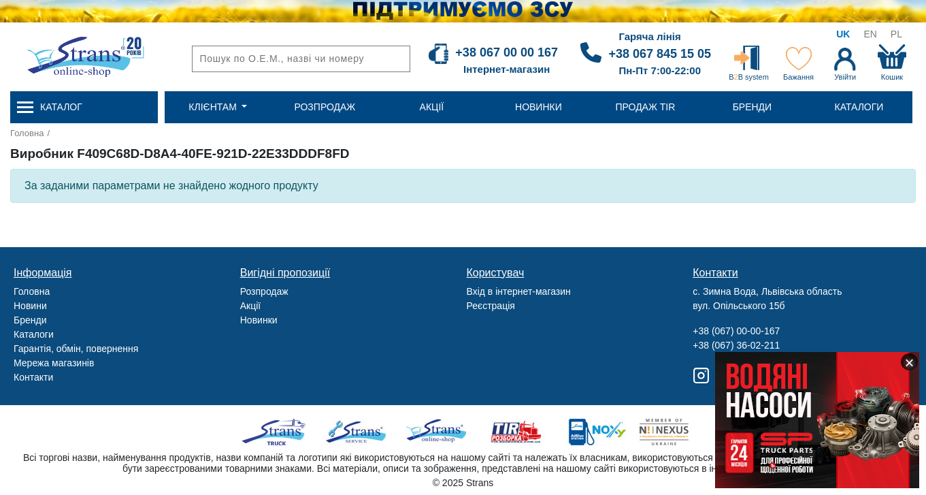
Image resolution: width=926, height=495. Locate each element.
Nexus (676, 432)
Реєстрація (491, 305)
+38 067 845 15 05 (659, 54)
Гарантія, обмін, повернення (76, 348)
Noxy (596, 432)
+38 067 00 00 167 (506, 52)
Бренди (30, 320)
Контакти (33, 377)
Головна (27, 133)
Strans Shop (437, 432)
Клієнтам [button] (213, 106)
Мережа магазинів (54, 362)
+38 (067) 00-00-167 (736, 330)
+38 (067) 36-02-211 (736, 345)
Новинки (259, 320)
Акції (250, 305)
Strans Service (357, 432)
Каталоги (34, 334)
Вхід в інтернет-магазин (519, 291)
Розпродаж (264, 291)
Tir (516, 432)
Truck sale (278, 432)
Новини (30, 305)
